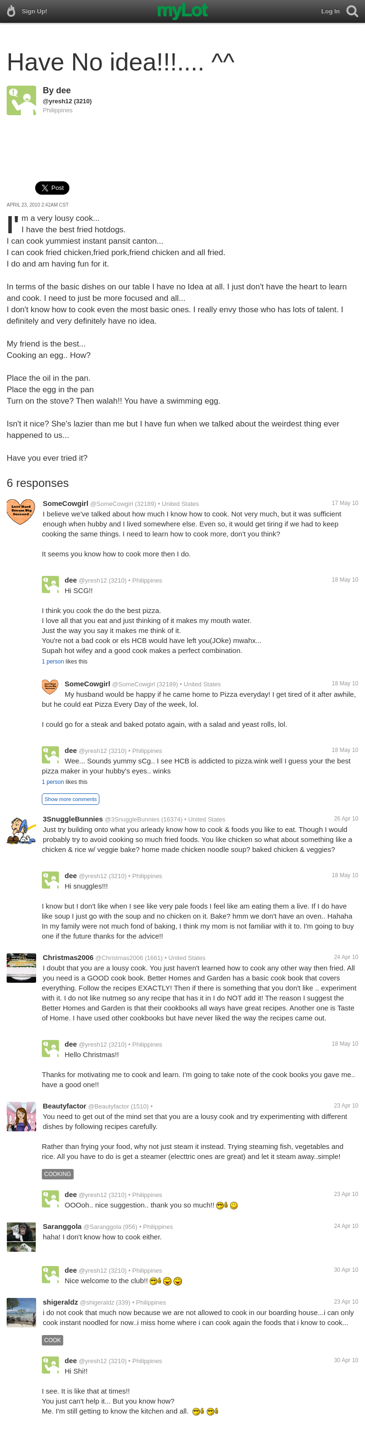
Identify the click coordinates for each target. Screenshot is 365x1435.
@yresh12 (57, 101)
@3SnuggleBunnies (132, 819)
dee (63, 90)
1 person (53, 661)
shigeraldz (60, 1302)
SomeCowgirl (65, 503)
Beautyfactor (64, 1106)
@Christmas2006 (120, 957)
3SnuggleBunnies (73, 819)
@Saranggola (102, 1226)
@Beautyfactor (108, 1106)
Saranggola (62, 1226)
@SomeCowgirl (112, 503)
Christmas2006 (68, 957)
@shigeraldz (97, 1302)
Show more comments (70, 799)
